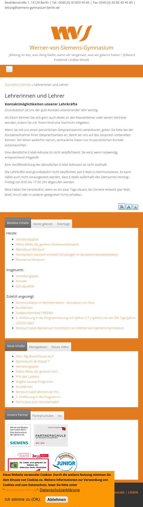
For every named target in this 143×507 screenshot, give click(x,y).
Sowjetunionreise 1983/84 (34, 313)
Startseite (11, 84)
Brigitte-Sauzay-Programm (34, 381)
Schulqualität (25, 286)
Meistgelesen (38, 347)
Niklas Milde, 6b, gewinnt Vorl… (37, 371)
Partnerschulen (43, 416)
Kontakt (21, 281)
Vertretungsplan (27, 239)
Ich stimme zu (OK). (23, 499)
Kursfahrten (24, 307)
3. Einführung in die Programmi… (39, 397)
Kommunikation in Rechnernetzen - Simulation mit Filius (55, 302)
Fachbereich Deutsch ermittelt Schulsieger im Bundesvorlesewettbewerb (67, 254)
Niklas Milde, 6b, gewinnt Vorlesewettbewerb (47, 244)
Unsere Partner (18, 413)
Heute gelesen (43, 224)
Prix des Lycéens (27, 376)
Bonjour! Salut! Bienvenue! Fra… (38, 392)
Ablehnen (56, 500)
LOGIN (133, 492)
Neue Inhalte (16, 346)
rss (60, 416)
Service (26, 84)
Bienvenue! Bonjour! (30, 249)
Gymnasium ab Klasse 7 (32, 361)
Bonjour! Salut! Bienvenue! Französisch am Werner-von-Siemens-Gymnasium (70, 328)
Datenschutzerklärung (20, 490)
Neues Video (60, 347)
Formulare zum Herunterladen (37, 402)
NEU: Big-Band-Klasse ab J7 (35, 356)
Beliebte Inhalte (18, 223)
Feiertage (63, 224)
